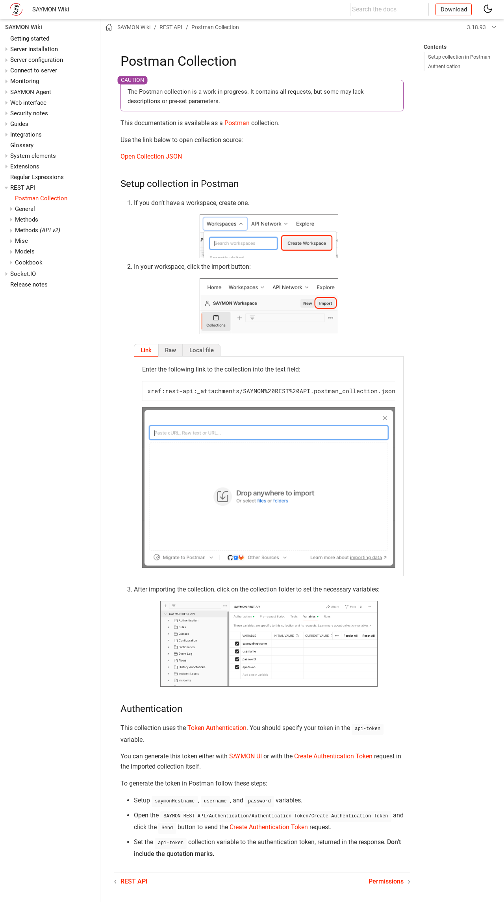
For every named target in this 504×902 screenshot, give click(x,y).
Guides (19, 124)
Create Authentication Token (333, 755)
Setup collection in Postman (459, 57)
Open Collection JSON (151, 156)
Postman (237, 123)
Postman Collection (41, 198)
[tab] (146, 350)
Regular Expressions (37, 177)
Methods (37, 230)
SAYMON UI (245, 755)
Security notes (29, 113)
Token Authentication (216, 728)
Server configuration (36, 59)
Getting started (29, 38)
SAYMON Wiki (50, 9)
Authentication (444, 66)
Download (454, 9)
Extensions (24, 166)
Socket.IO (23, 273)
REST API (22, 187)
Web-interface (28, 102)
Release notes (29, 284)
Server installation (34, 49)
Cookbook (29, 262)
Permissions (386, 877)
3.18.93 (476, 27)
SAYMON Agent (30, 92)
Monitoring (24, 81)
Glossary (21, 145)
